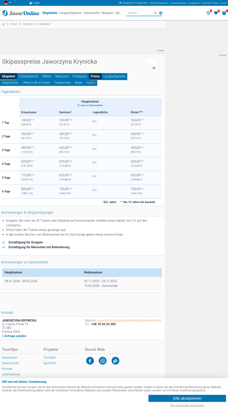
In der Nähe (160, 13)
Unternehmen (11, 374)
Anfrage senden (15, 336)
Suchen (155, 13)
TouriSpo (49, 357)
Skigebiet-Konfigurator (135, 3)
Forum (90, 83)
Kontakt (7, 369)
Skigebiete (49, 13)
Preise (95, 76)
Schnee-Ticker (210, 3)
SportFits (49, 363)
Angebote (194, 3)
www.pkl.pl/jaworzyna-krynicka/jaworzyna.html (129, 320)
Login (36, 3)
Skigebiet (8, 76)
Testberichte (62, 83)
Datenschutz (10, 363)
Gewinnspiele (178, 3)
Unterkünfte (91, 13)
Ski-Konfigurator (159, 3)
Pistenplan (80, 76)
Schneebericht (28, 76)
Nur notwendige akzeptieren (187, 405)
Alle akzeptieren (187, 398)
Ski (117, 13)
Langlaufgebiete (114, 76)
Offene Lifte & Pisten (36, 83)
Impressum (9, 357)
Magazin (108, 13)
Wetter (46, 76)
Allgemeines (10, 83)
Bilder (78, 83)
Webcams (62, 76)
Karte (224, 3)
